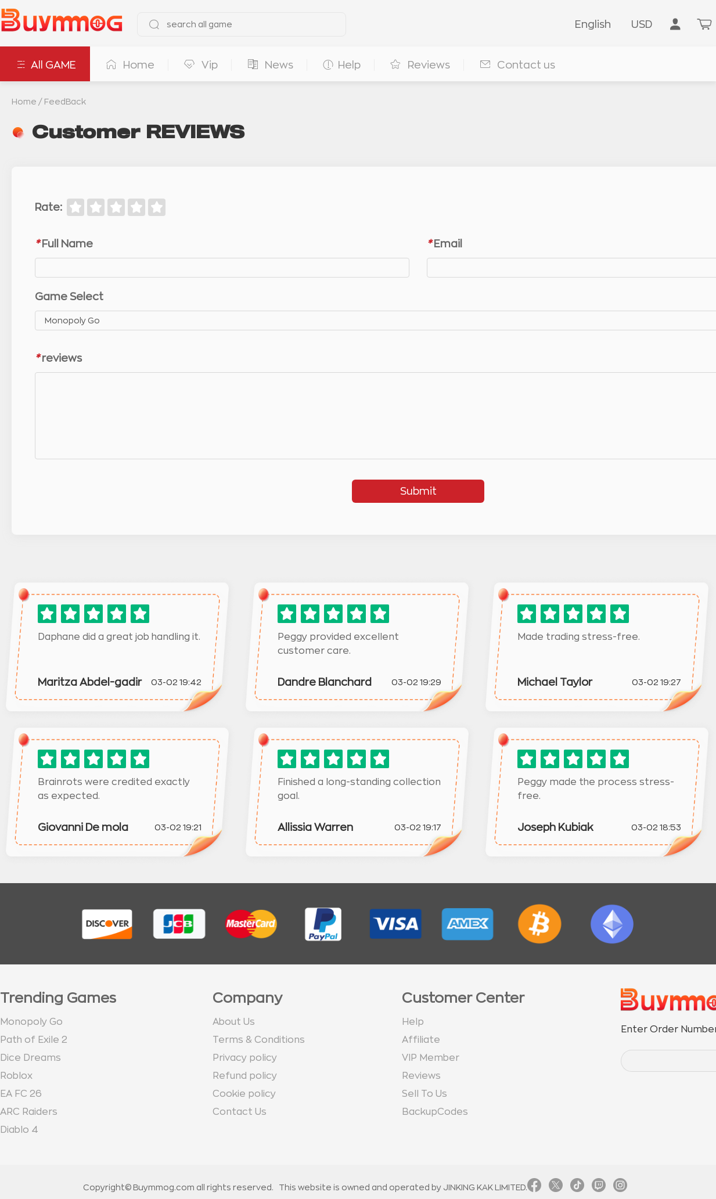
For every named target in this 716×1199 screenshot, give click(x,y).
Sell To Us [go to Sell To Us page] (424, 1094)
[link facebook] (534, 1187)
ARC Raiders (28, 1112)
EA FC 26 (21, 1094)
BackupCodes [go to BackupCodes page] (435, 1112)
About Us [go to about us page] (234, 1022)
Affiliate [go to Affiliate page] (421, 1040)
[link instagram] (620, 1187)
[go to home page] (61, 24)
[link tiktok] (577, 1187)
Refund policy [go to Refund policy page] (245, 1076)
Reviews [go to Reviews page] (421, 1076)
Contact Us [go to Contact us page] (240, 1112)
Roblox (16, 1076)
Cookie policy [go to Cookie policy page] (244, 1094)
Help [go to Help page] (413, 1022)
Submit (418, 491)
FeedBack (65, 102)
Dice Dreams (30, 1058)
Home (24, 102)
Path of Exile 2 (33, 1040)
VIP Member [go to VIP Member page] (430, 1058)
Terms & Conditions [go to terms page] (259, 1040)
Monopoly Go (31, 1022)
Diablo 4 (19, 1130)
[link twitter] (556, 1187)
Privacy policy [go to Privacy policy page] (245, 1058)
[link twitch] (599, 1187)
